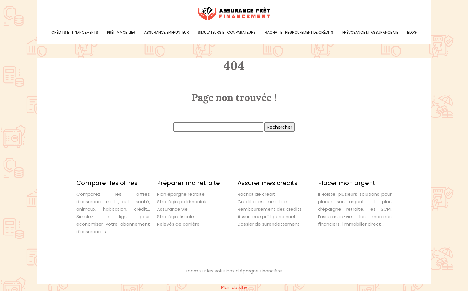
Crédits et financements (74, 32)
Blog (412, 32)
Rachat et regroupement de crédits (299, 32)
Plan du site (234, 287)
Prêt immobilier (121, 32)
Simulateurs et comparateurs (227, 32)
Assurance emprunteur (166, 32)
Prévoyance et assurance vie (370, 32)
